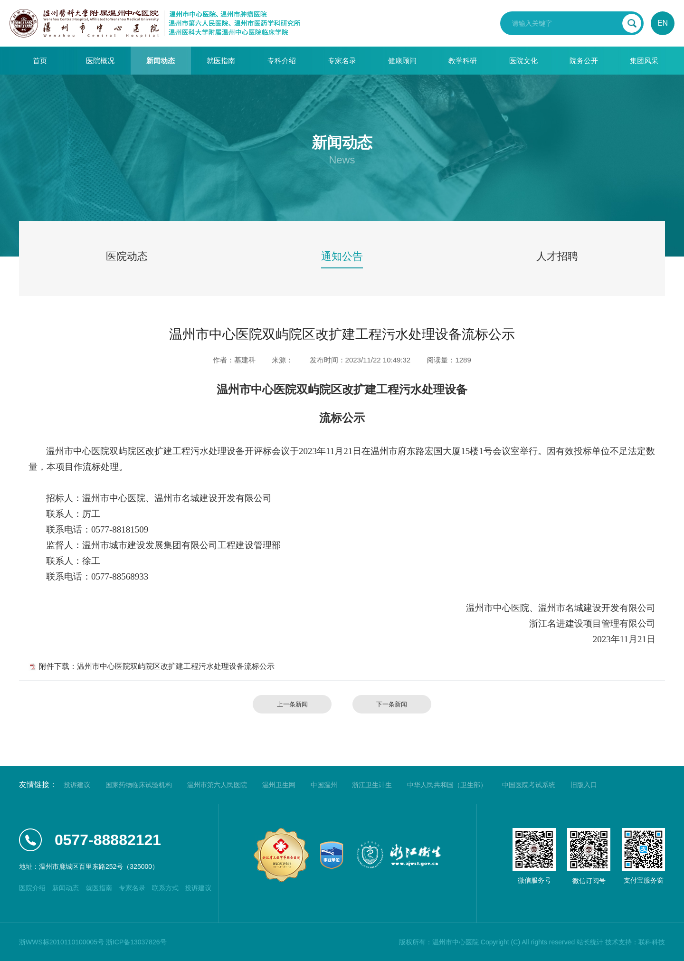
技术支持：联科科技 (635, 942)
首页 (40, 61)
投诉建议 (77, 785)
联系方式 (165, 888)
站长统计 (590, 942)
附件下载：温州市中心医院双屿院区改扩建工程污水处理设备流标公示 (157, 666)
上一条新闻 (292, 704)
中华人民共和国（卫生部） (447, 785)
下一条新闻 (391, 704)
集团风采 (644, 61)
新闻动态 (160, 61)
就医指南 (221, 61)
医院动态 (127, 256)
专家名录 (342, 61)
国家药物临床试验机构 (138, 785)
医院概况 (100, 61)
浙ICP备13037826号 (136, 942)
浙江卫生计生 (372, 785)
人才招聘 (557, 256)
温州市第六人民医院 (217, 785)
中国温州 (324, 785)
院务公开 (584, 61)
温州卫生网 (278, 785)
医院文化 (523, 61)
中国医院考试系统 (528, 785)
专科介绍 (281, 61)
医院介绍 (32, 888)
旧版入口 (583, 785)
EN (662, 23)
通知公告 (342, 256)
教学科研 (462, 61)
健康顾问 (402, 61)
